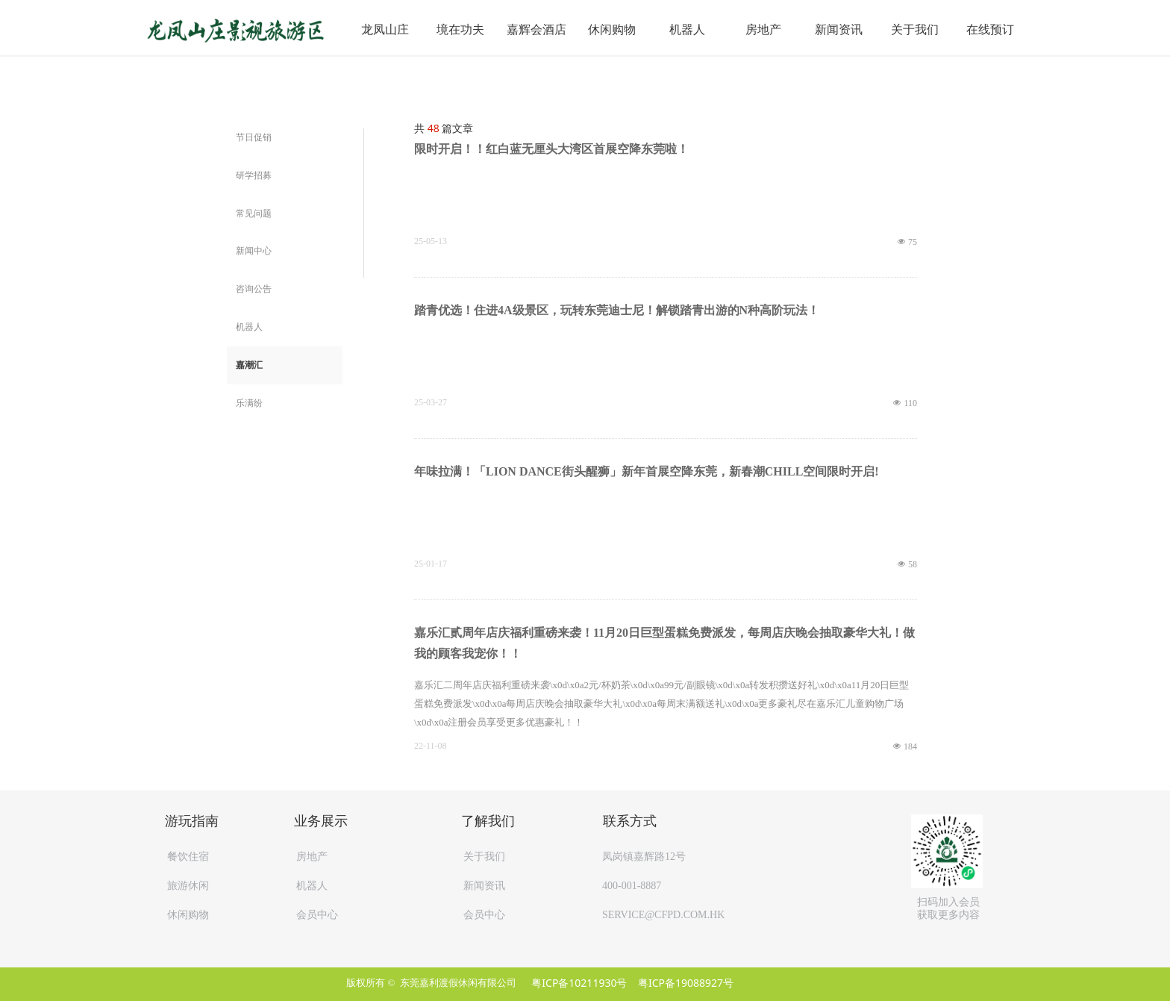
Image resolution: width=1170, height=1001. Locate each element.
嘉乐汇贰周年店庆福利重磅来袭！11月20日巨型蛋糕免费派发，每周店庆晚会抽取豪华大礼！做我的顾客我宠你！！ (664, 643)
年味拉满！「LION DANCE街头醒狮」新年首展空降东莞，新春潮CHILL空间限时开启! (646, 471)
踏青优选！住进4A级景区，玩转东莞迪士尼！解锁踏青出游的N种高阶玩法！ (616, 310)
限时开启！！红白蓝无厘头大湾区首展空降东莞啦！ (551, 149)
